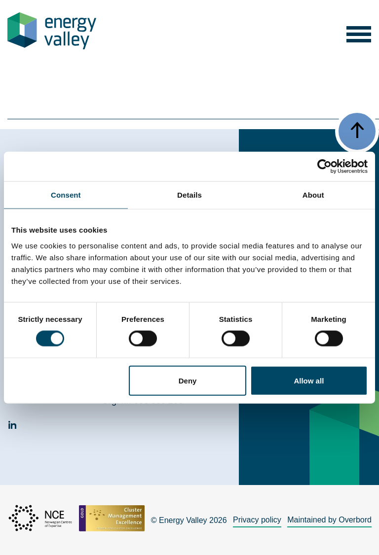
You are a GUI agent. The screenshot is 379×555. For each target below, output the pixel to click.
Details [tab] (189, 195)
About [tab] (313, 195)
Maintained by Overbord (329, 520)
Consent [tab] (66, 195)
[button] (358, 31)
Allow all (309, 380)
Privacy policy (257, 520)
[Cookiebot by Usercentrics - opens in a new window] (324, 166)
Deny (188, 380)
